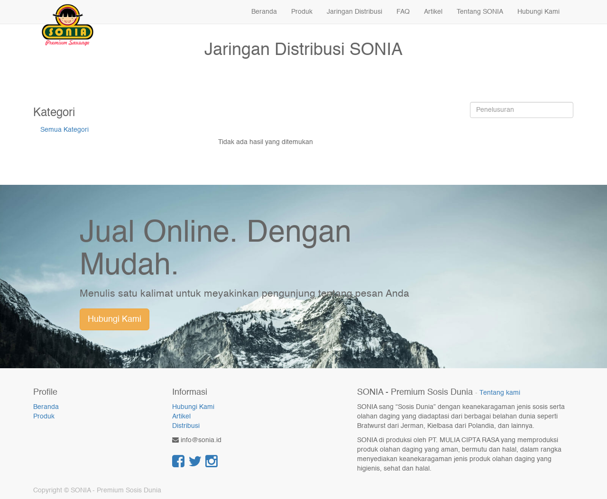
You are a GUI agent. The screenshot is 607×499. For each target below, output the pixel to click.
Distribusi (186, 426)
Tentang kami (499, 393)
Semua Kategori (64, 130)
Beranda (46, 407)
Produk (44, 416)
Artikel (181, 416)
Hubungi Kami (114, 319)
